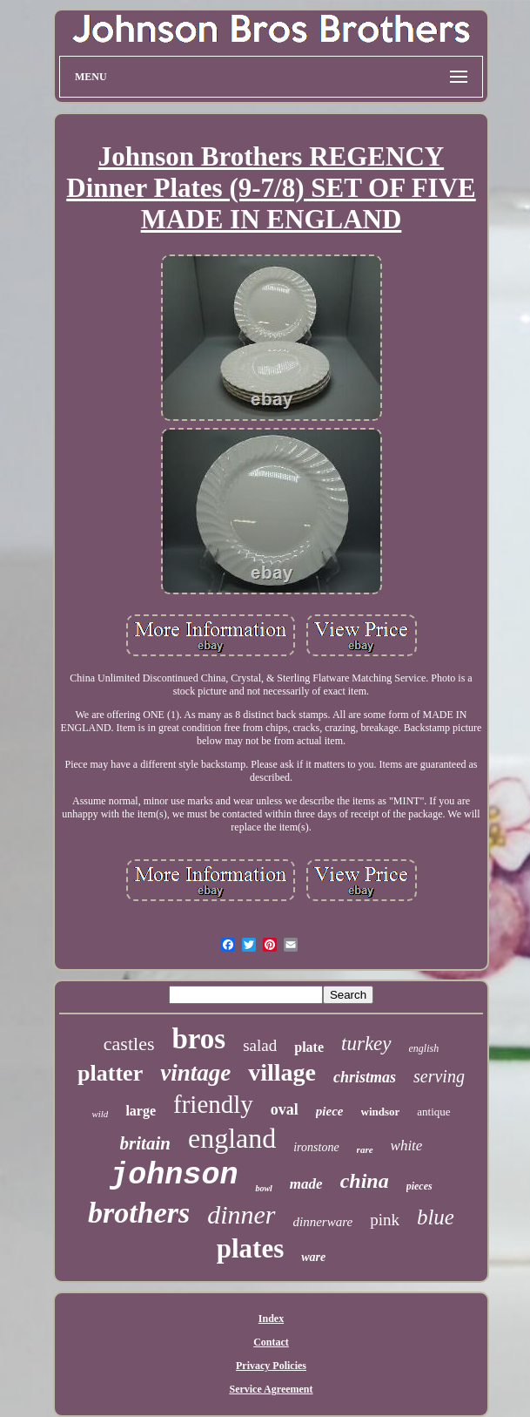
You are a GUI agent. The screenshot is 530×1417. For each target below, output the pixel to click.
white (407, 1145)
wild (99, 1114)
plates (251, 1248)
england (232, 1138)
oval (285, 1109)
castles (129, 1043)
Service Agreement (270, 1389)
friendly (213, 1104)
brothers (139, 1213)
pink (384, 1219)
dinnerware (323, 1222)
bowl (263, 1188)
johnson (174, 1175)
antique (433, 1111)
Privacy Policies (271, 1365)
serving (439, 1076)
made (306, 1184)
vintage (195, 1073)
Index (271, 1318)
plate (309, 1047)
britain (145, 1143)
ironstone (316, 1147)
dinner (241, 1214)
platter (110, 1073)
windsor (380, 1111)
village (282, 1072)
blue (435, 1217)
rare (365, 1149)
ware (313, 1257)
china (364, 1181)
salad (260, 1045)
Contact (271, 1342)
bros (198, 1038)
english (424, 1048)
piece (330, 1111)
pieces (419, 1186)
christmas (364, 1077)
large (140, 1110)
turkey (366, 1043)
